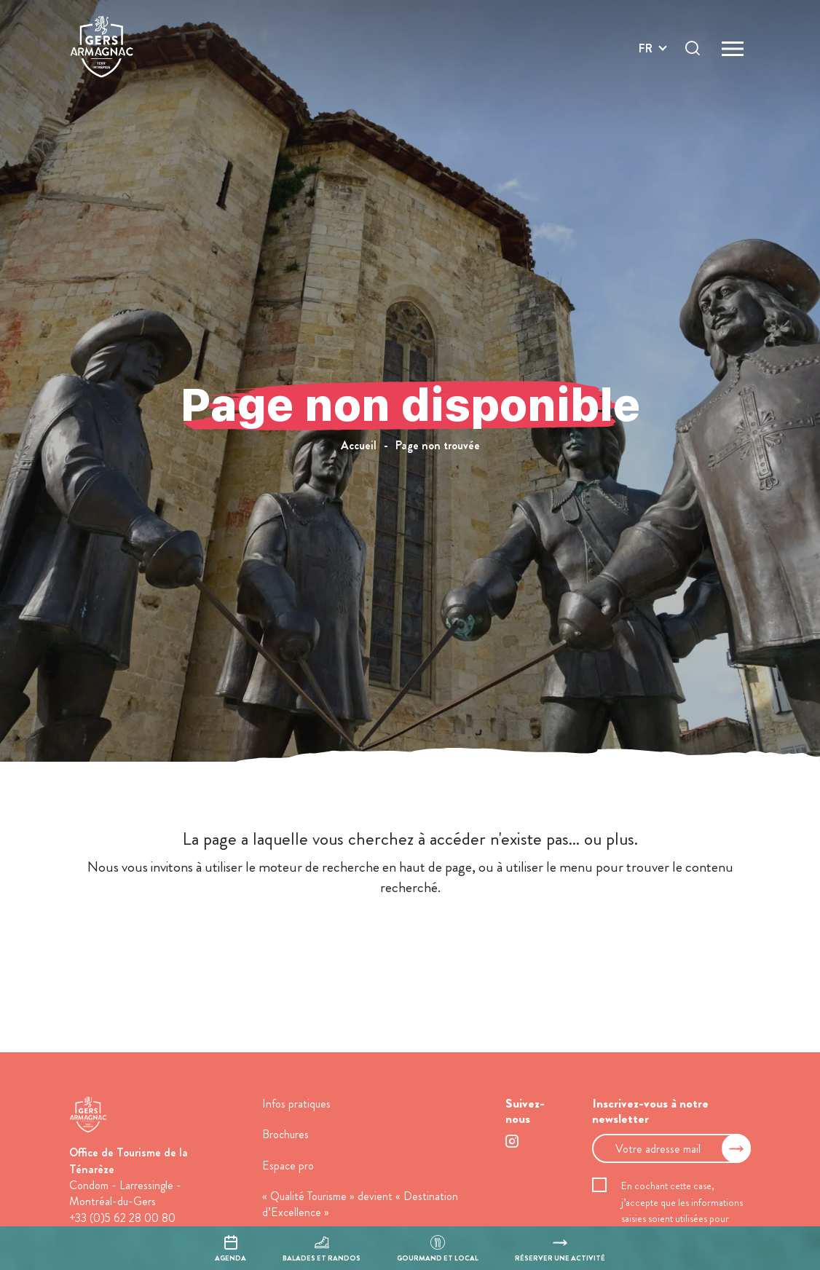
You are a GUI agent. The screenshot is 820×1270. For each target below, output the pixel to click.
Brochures (285, 1134)
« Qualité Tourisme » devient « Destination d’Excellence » (360, 1204)
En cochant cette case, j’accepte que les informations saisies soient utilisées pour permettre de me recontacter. (682, 1210)
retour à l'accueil (410, 942)
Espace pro (288, 1165)
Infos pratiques (296, 1103)
